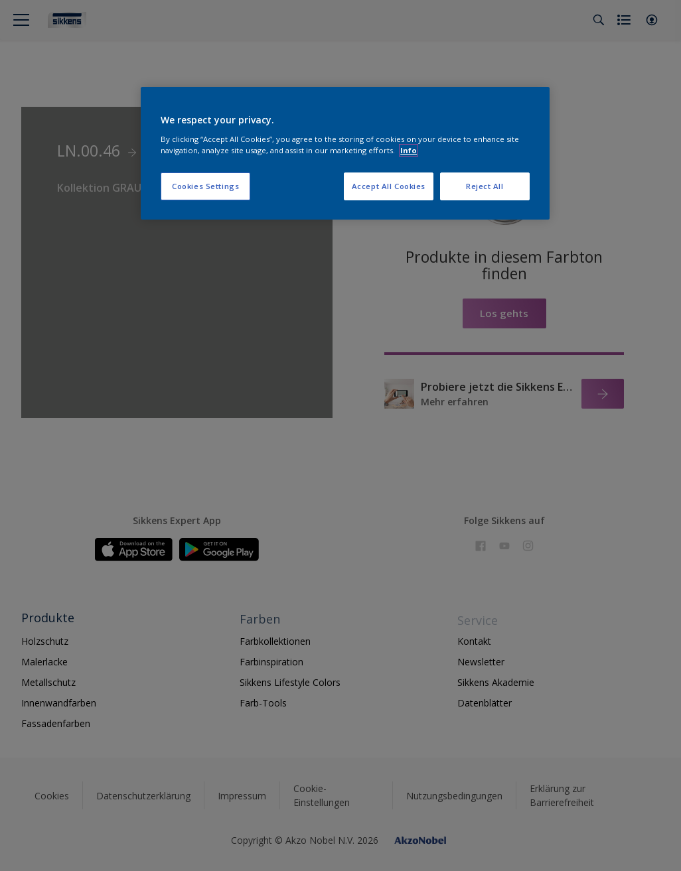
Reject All (485, 186)
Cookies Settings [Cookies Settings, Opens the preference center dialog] (205, 186)
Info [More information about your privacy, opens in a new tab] (408, 150)
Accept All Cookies (388, 186)
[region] (345, 153)
